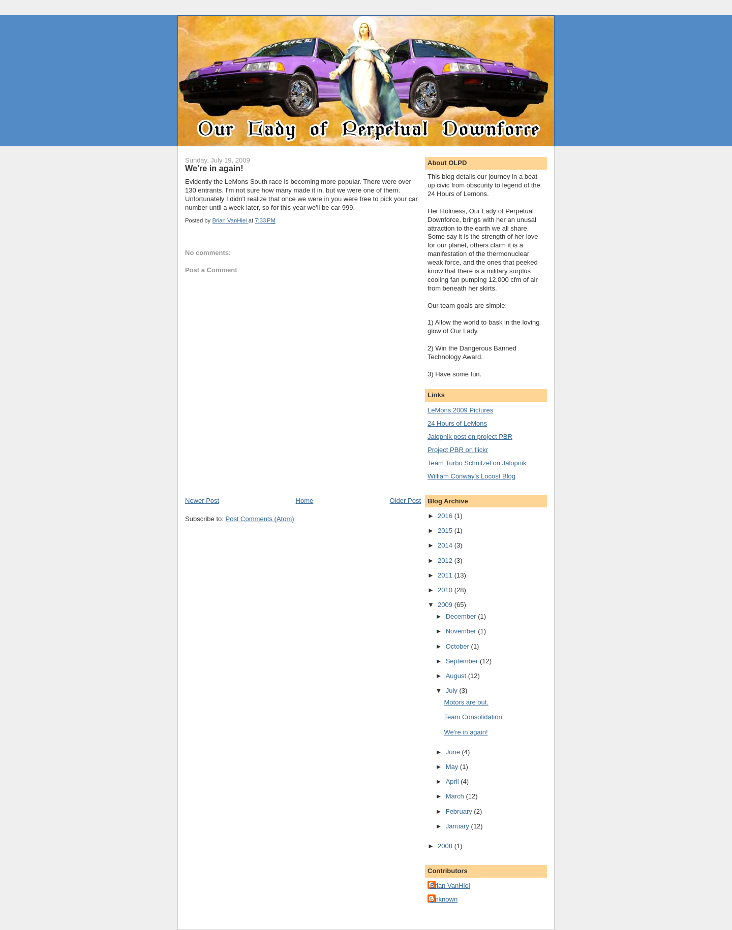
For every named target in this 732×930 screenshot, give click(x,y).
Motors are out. (466, 702)
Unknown (444, 899)
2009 (446, 604)
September (463, 661)
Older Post (405, 500)
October (458, 646)
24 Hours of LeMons (457, 423)
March (456, 796)
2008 (446, 846)
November (462, 631)
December (462, 616)
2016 (446, 516)
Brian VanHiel (450, 885)
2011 (446, 575)
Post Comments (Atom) (260, 519)
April (453, 781)
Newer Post (202, 500)
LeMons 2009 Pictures (460, 410)
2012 (446, 560)
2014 (446, 545)
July (453, 690)
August (457, 676)
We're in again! (465, 732)
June (454, 752)
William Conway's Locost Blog (471, 476)
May (453, 767)
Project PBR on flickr (458, 450)
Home (305, 500)
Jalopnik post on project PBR (470, 436)
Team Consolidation (473, 717)
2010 (446, 590)
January (458, 826)
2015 (446, 530)
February (460, 811)
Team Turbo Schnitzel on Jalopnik (477, 463)
